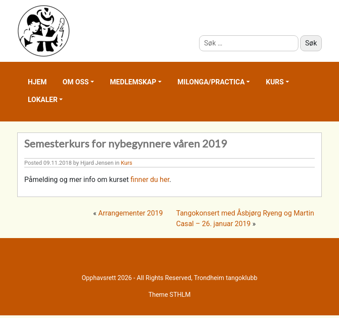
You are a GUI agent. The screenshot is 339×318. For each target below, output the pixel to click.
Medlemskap (133, 82)
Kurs (274, 82)
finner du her (150, 179)
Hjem (37, 82)
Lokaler (42, 99)
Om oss (76, 82)
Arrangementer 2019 (130, 213)
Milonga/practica (211, 82)
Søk (311, 43)
